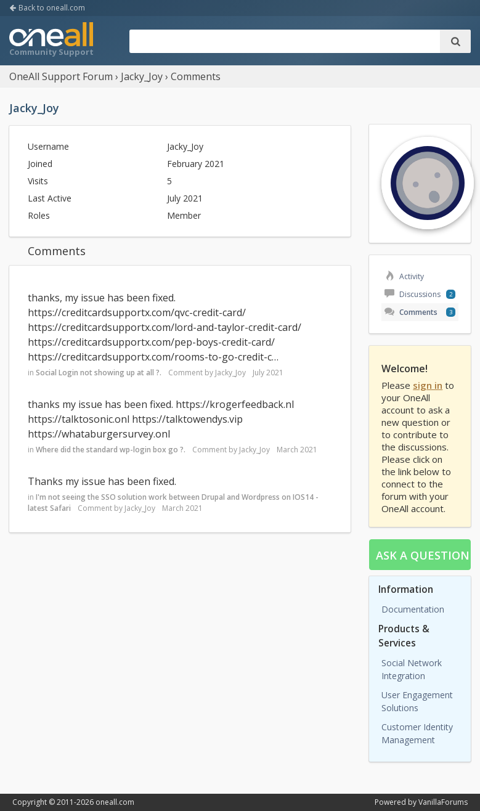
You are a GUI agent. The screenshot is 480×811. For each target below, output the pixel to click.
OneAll (51, 40)
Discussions (412, 294)
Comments (410, 312)
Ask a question (423, 555)
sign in (427, 385)
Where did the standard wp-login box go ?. (110, 449)
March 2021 (297, 449)
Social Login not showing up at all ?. (98, 372)
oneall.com (115, 802)
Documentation (412, 609)
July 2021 (268, 372)
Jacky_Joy (230, 372)
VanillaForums (443, 802)
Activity (404, 276)
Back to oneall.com (47, 7)
